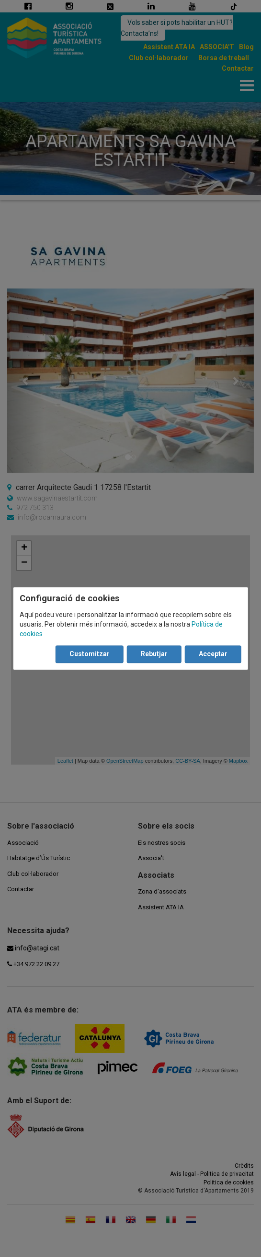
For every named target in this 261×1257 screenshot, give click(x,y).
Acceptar (213, 654)
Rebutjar (154, 654)
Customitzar (89, 654)
